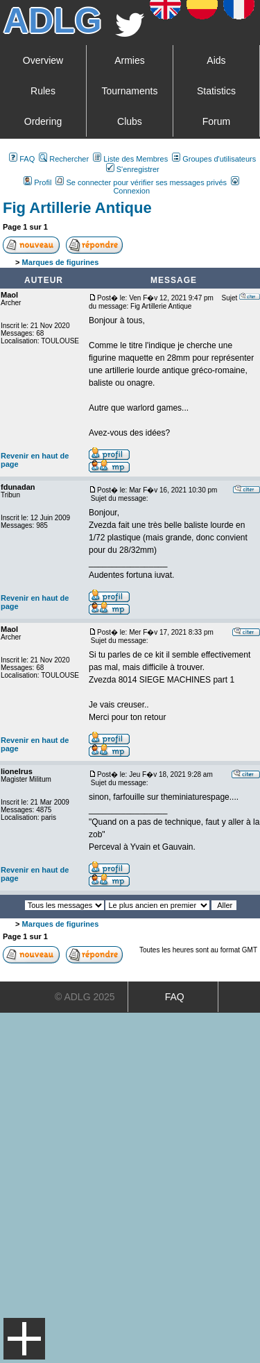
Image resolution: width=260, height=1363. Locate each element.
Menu (24, 1339)
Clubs (129, 121)
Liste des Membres (130, 159)
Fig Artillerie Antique (77, 207)
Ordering (43, 121)
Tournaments (130, 90)
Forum (216, 121)
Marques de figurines (60, 262)
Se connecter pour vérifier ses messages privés (141, 182)
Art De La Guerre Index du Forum (7, 262)
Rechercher (64, 159)
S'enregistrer (132, 169)
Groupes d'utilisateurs (214, 159)
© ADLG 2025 (85, 996)
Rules (43, 90)
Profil (37, 182)
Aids (216, 60)
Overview (43, 60)
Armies (129, 60)
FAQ (22, 159)
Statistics (216, 90)
